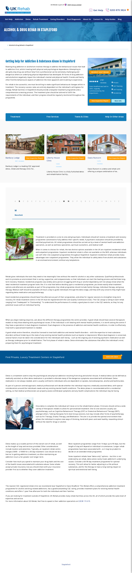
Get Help (98, 10)
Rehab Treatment (40, 19)
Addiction (19, 19)
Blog (120, 19)
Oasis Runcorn (94, 158)
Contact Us (98, 19)
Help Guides (110, 19)
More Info (118, 101)
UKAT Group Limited (74, 5)
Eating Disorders (57, 19)
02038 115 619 (84, 501)
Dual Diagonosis (74, 19)
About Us (87, 19)
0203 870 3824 (118, 10)
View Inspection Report (100, 101)
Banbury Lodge (13, 158)
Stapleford (66, 564)
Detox (28, 19)
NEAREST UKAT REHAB (100, 72)
